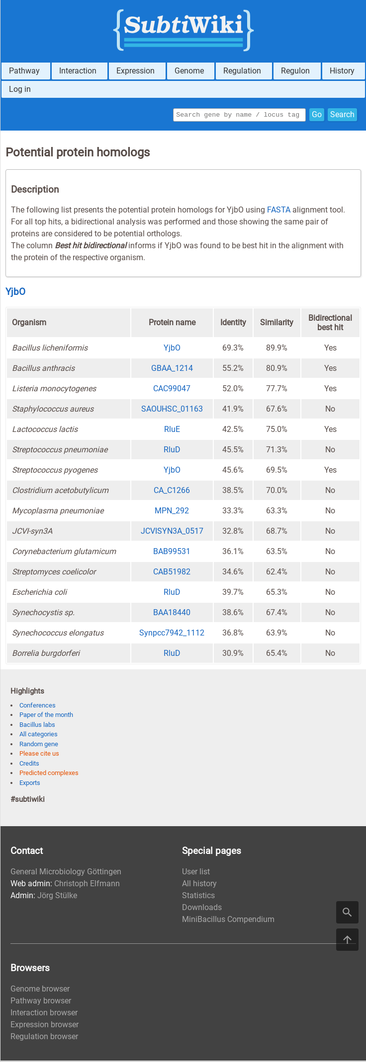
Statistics (198, 897)
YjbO (15, 293)
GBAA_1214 (172, 369)
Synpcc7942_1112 (171, 634)
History (342, 70)
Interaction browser (44, 1014)
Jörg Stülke (57, 897)
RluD (172, 451)
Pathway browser (40, 1002)
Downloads (202, 909)
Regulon (295, 70)
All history (199, 885)
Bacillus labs (37, 726)
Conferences (37, 706)
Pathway (24, 70)
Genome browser (40, 990)
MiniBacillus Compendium (228, 920)
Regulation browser (44, 1038)
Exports (29, 784)
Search (342, 115)
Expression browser (44, 1026)
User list (196, 873)
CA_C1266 (172, 491)
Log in (20, 89)
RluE (172, 430)
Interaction (77, 70)
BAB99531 (171, 553)
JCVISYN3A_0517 (172, 532)
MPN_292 (172, 512)
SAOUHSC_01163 (172, 410)
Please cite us (39, 755)
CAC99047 (171, 390)
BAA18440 (171, 614)
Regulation (242, 70)
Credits (29, 765)
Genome (189, 70)
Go (317, 115)
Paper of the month (46, 716)
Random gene (38, 745)
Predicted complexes (49, 774)
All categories (38, 735)
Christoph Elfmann (87, 885)
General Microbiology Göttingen (65, 873)
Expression (135, 70)
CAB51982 (171, 573)
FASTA (278, 211)
